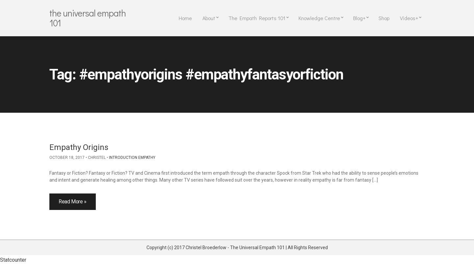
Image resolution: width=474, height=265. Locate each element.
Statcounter (13, 260)
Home (185, 18)
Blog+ (359, 18)
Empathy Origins (78, 147)
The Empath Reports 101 (256, 18)
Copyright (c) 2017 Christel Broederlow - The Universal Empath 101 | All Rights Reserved (237, 247)
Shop (384, 18)
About (208, 18)
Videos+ (409, 18)
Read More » (73, 201)
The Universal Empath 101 (87, 18)
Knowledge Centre (319, 18)
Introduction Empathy (132, 157)
